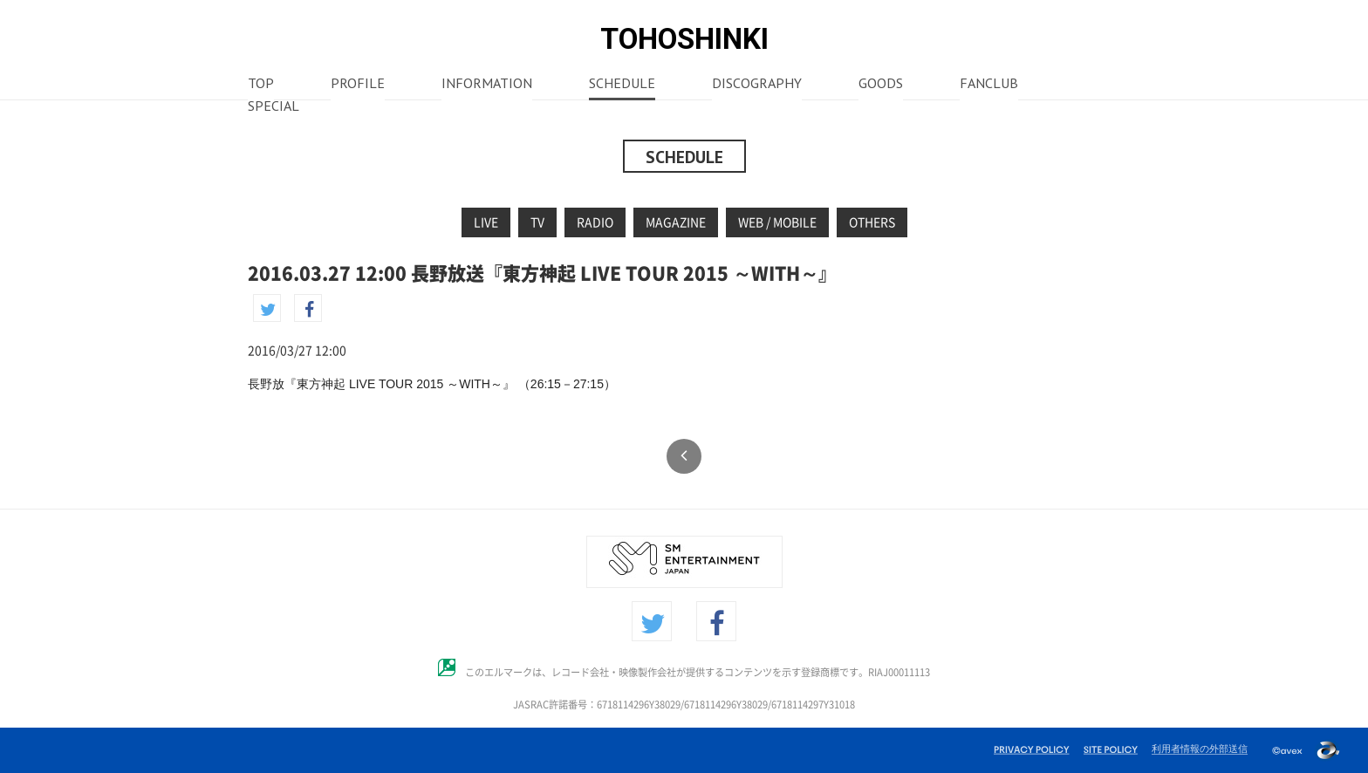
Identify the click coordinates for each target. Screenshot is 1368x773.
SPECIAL (273, 107)
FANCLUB (989, 85)
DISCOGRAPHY (757, 85)
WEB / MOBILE (777, 222)
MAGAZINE (676, 222)
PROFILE (358, 85)
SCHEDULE (622, 85)
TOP (261, 85)
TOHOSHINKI (684, 39)
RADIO (595, 222)
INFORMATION (486, 85)
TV (537, 222)
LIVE (486, 222)
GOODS (880, 85)
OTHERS (872, 222)
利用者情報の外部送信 (1200, 748)
